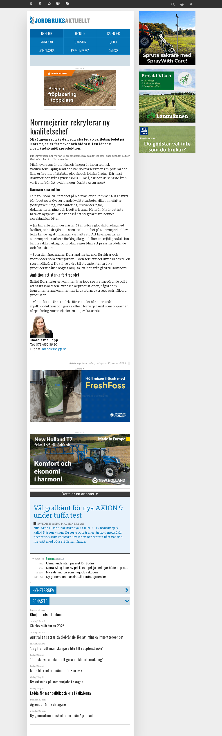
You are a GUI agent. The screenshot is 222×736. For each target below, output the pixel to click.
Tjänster (80, 41)
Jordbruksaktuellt (60, 20)
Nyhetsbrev (43, 590)
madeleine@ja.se (54, 349)
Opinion (80, 33)
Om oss (113, 50)
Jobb (113, 41)
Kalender (113, 33)
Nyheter (46, 33)
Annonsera (46, 50)
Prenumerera (80, 50)
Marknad (47, 41)
